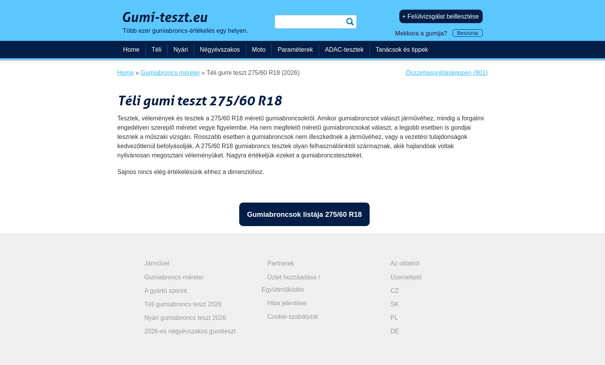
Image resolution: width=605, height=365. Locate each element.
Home (131, 49)
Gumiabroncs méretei (173, 277)
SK (394, 304)
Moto (259, 49)
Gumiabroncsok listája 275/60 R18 (304, 214)
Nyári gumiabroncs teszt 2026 (185, 317)
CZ (394, 290)
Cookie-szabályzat (292, 316)
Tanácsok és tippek (402, 49)
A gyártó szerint (165, 290)
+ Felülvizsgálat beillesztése (440, 16)
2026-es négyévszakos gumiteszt (190, 331)
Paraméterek (295, 49)
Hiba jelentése (286, 303)
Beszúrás (467, 33)
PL (394, 317)
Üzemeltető (406, 277)
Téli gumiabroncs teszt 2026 (182, 304)
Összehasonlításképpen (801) (447, 72)
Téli (157, 49)
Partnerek (280, 263)
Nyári (180, 49)
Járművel (156, 263)
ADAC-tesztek (344, 49)
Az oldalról (404, 263)
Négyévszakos (220, 49)
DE (394, 331)
